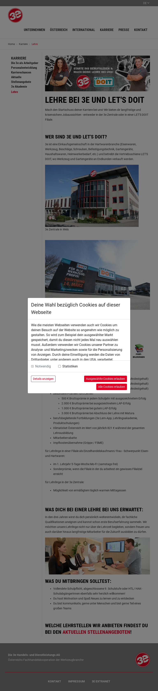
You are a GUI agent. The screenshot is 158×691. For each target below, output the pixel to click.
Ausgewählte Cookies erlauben (105, 378)
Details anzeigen (43, 378)
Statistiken (70, 366)
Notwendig (43, 366)
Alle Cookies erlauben (111, 386)
